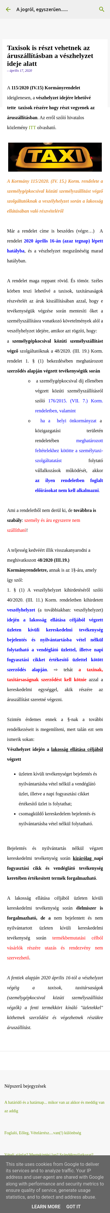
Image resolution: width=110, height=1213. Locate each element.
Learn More (46, 1206)
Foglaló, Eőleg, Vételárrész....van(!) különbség (42, 1133)
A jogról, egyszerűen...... (42, 9)
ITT (32, 127)
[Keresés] (101, 9)
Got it (73, 1206)
